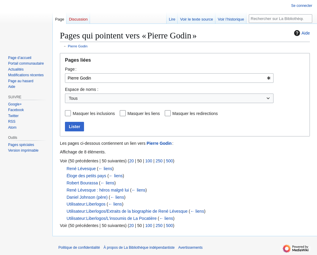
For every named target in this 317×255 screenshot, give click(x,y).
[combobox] (169, 78)
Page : (71, 69)
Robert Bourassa (82, 183)
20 (131, 160)
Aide (301, 33)
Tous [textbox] (73, 98)
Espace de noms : (81, 89)
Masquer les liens (144, 113)
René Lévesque (81, 168)
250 (159, 160)
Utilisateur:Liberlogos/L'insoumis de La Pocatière (111, 218)
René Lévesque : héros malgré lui (97, 190)
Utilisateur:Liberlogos (85, 204)
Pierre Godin (78, 46)
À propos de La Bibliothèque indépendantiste (139, 247)
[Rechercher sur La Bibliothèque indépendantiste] (280, 18)
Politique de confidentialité (79, 247)
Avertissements (190, 247)
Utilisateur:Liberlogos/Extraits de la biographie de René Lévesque (126, 211)
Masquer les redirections (195, 113)
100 (148, 160)
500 (169, 160)
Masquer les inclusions (94, 113)
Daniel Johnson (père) (87, 197)
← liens (105, 168)
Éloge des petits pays (86, 175)
